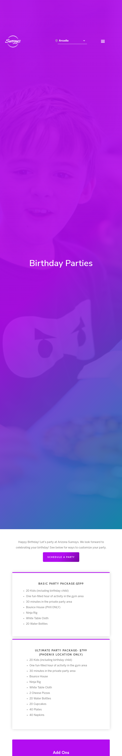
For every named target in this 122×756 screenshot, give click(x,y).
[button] (72, 41)
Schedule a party (61, 557)
